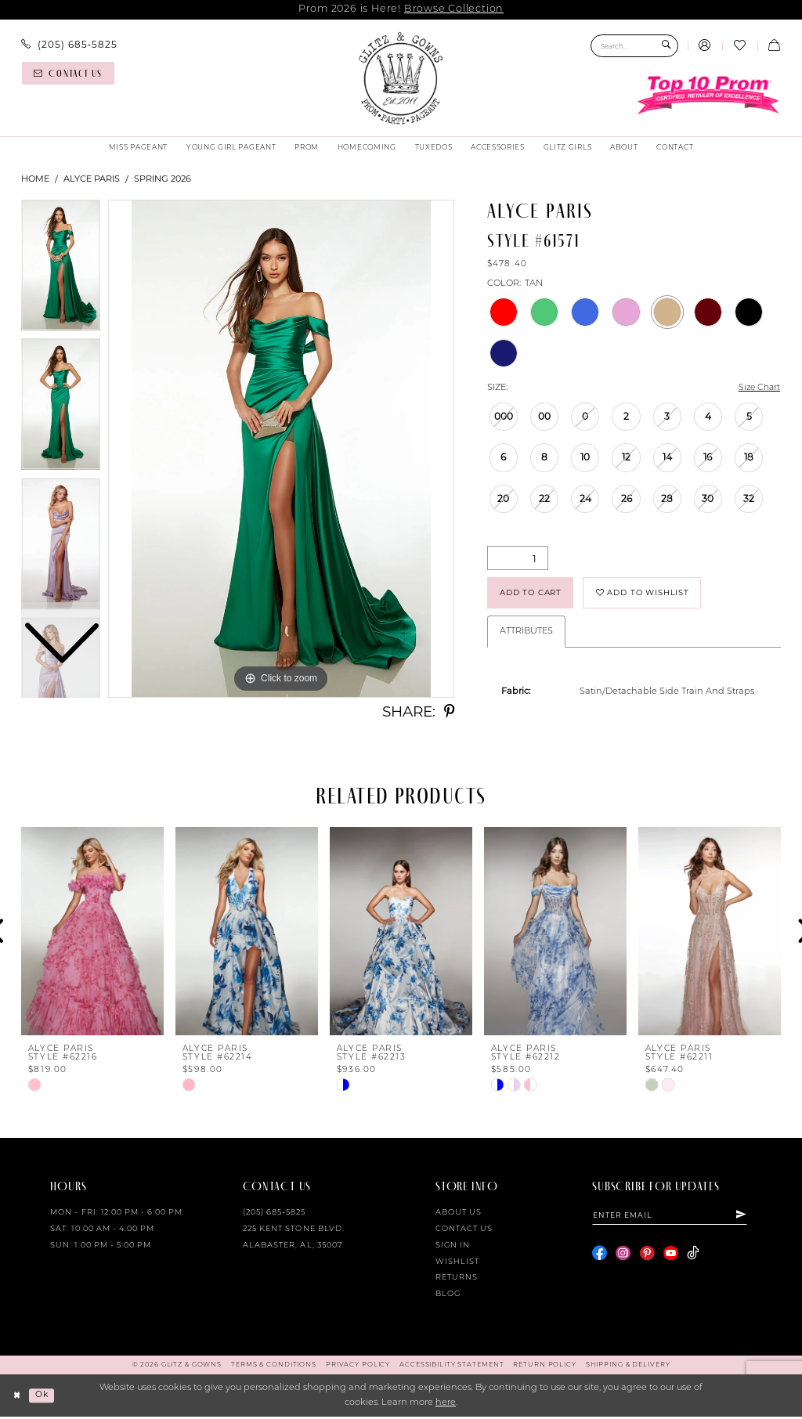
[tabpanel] (281, 448)
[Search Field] (634, 45)
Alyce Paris (91, 178)
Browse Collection (454, 9)
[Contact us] (68, 73)
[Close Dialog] (17, 1398)
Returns (456, 1280)
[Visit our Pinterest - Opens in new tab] (647, 1257)
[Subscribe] (748, 1218)
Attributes (526, 634)
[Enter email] (673, 1218)
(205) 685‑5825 (274, 1215)
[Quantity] (517, 559)
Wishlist (457, 1264)
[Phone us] (69, 44)
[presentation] (92, 933)
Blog (448, 1297)
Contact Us (464, 1231)
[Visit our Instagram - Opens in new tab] (623, 1257)
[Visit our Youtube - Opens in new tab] (670, 1257)
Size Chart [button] (757, 389)
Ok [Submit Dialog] (43, 1397)
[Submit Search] (666, 45)
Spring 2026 (162, 178)
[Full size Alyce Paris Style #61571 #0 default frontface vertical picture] (281, 448)
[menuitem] (69, 44)
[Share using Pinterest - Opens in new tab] (449, 712)
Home (35, 178)
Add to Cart (533, 594)
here (445, 1405)
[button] (705, 46)
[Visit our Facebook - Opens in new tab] (599, 1257)
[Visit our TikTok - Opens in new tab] (693, 1257)
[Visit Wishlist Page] (739, 46)
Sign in (452, 1247)
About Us (458, 1215)
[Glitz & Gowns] (401, 78)
